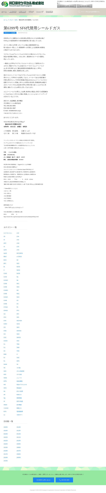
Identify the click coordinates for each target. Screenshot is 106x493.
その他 (18, 368)
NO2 (18, 293)
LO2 (18, 246)
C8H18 (6, 310)
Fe (4, 361)
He (4, 391)
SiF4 (18, 327)
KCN (5, 411)
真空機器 (19, 405)
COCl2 (5, 341)
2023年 (6, 434)
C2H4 (5, 277)
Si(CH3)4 (19, 320)
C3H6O (6, 290)
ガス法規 (19, 374)
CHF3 (5, 324)
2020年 (6, 444)
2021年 (6, 440)
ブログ (30, 12)
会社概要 (22, 12)
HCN (5, 388)
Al (4, 240)
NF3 (18, 283)
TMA (18, 344)
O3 (17, 304)
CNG (5, 331)
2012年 (19, 434)
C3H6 (5, 287)
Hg (4, 398)
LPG (18, 250)
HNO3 (5, 405)
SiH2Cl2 (19, 331)
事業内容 (12, 12)
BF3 (5, 263)
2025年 (6, 427)
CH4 (5, 320)
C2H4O (6, 280)
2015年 (6, 461)
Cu (4, 347)
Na (17, 277)
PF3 (18, 310)
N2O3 (18, 267)
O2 (17, 300)
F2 (4, 357)
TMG (18, 347)
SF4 (18, 314)
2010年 (19, 440)
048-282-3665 (85, 6)
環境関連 (19, 398)
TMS (18, 351)
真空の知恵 (20, 401)
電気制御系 (20, 411)
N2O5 (18, 273)
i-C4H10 (6, 408)
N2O (18, 263)
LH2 (18, 233)
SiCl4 (18, 324)
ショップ (39, 12)
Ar (4, 246)
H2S (5, 374)
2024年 (6, 430)
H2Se (5, 378)
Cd (4, 314)
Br (4, 267)
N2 (17, 260)
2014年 (19, 427)
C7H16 (6, 307)
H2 (4, 368)
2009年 (19, 444)
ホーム (4, 12)
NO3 (18, 297)
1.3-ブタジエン (8, 233)
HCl (5, 384)
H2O (5, 371)
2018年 (6, 451)
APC (5, 243)
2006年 (19, 454)
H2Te (5, 381)
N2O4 (18, 270)
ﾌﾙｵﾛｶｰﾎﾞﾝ (19, 415)
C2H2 (5, 273)
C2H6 (5, 283)
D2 (4, 351)
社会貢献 (49, 12)
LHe (18, 236)
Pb (17, 307)
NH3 (18, 287)
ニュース (19, 378)
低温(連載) (19, 381)
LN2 (18, 240)
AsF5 (5, 250)
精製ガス (19, 408)
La (4, 415)
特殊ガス (19, 394)
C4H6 (5, 300)
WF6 (18, 361)
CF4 (5, 317)
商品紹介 (19, 388)
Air (4, 236)
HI (4, 401)
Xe (17, 364)
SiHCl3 (19, 337)
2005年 (19, 457)
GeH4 (5, 364)
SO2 (18, 341)
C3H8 (5, 293)
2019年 (6, 447)
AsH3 (5, 253)
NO (18, 290)
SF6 (16, 20)
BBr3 (5, 256)
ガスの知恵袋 (20, 371)
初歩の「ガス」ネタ (22, 384)
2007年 (19, 451)
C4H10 (6, 297)
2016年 (6, 457)
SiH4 (18, 334)
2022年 (6, 437)
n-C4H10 (19, 256)
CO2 (5, 337)
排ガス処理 (20, 391)
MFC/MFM (20, 253)
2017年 (6, 454)
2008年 (19, 447)
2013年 (19, 430)
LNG (18, 243)
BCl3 (5, 260)
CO (5, 334)
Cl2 (5, 327)
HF (4, 394)
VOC (18, 357)
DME (5, 354)
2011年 (19, 437)
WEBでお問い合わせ (67, 6)
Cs (4, 344)
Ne (17, 280)
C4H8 (5, 304)
